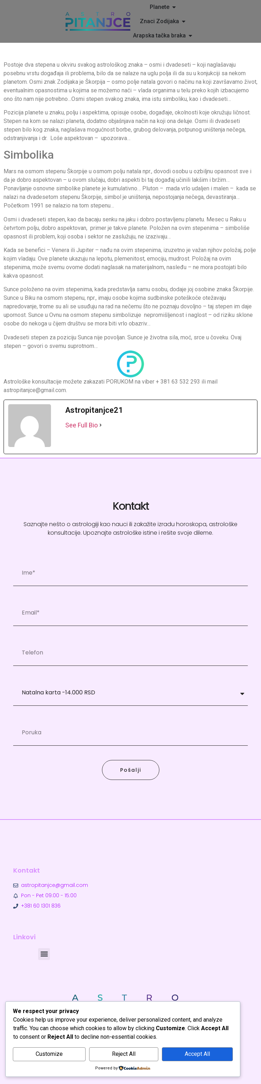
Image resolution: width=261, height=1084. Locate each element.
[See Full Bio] (100, 425)
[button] (44, 954)
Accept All (197, 1053)
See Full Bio (81, 425)
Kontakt (26, 870)
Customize (49, 1053)
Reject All (123, 1053)
